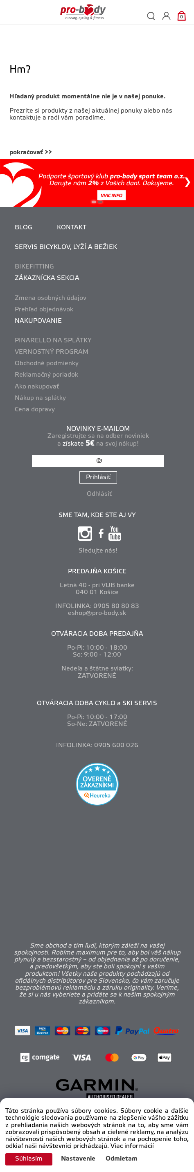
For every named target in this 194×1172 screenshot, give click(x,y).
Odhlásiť (99, 494)
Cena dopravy (35, 410)
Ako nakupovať (37, 387)
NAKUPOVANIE (38, 321)
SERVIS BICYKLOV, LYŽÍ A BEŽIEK (66, 247)
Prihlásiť (98, 477)
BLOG (23, 228)
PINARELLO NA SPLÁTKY (53, 341)
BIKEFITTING (34, 267)
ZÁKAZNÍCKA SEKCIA (47, 278)
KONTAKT (71, 228)
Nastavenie (78, 1159)
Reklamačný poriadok (46, 375)
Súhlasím (29, 1159)
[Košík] (181, 15)
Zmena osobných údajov (50, 298)
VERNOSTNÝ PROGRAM (51, 352)
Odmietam (122, 1159)
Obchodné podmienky (47, 363)
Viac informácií (132, 1146)
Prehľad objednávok (44, 310)
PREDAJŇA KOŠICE (97, 572)
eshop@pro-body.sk (97, 613)
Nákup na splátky (40, 398)
